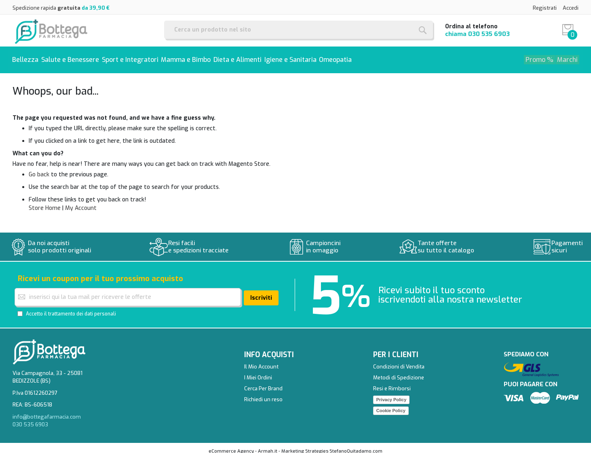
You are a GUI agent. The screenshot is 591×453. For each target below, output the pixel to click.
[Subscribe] (261, 292)
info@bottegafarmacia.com (47, 411)
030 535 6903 (489, 34)
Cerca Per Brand (263, 382)
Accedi (570, 7)
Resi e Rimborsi (392, 382)
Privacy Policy (391, 394)
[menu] (295, 57)
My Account (81, 203)
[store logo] (51, 30)
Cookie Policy (390, 404)
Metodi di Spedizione (398, 371)
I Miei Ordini (258, 371)
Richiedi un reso (263, 393)
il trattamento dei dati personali (80, 308)
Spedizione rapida (61, 7)
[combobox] (298, 30)
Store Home (45, 203)
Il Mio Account (261, 361)
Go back (39, 169)
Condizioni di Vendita (398, 361)
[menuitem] (28, 57)
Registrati (545, 7)
